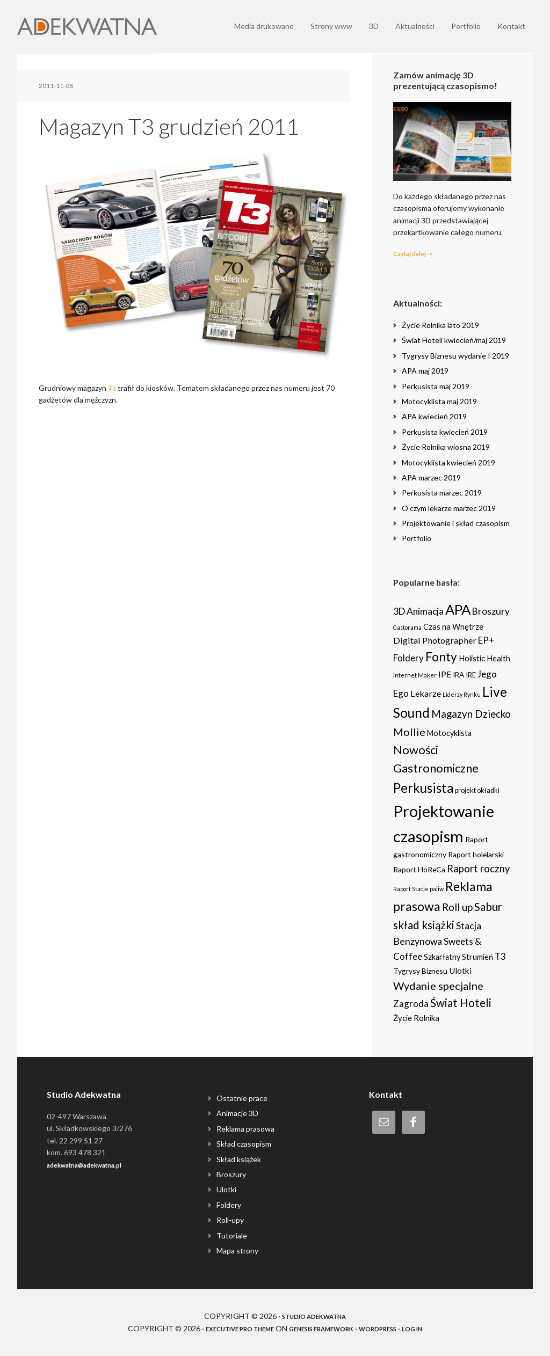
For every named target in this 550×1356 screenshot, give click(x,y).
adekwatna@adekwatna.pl (94, 1164)
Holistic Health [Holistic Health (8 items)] (484, 658)
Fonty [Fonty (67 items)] (441, 657)
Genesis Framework (323, 1328)
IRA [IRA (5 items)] (458, 674)
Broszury (231, 1174)
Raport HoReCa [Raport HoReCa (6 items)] (419, 869)
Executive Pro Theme (223, 1328)
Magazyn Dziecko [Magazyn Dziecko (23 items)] (471, 714)
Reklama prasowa (245, 1128)
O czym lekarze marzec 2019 (449, 508)
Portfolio (416, 538)
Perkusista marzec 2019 (442, 492)
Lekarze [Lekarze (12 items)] (425, 693)
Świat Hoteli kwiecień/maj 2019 (454, 340)
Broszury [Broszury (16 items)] (491, 611)
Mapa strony (237, 1250)
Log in (436, 1328)
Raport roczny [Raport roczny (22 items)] (478, 868)
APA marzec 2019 (431, 477)
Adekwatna (87, 27)
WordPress (394, 1328)
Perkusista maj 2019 (435, 386)
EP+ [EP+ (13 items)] (486, 640)
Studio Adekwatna (313, 1316)
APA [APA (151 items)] (458, 609)
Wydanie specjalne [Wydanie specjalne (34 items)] (438, 985)
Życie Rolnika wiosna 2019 (446, 446)
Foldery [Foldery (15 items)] (408, 658)
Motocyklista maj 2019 (439, 401)
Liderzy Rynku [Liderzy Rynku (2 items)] (462, 694)
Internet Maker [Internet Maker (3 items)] (415, 675)
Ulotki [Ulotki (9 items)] (460, 970)
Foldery (228, 1204)
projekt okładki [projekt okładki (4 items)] (477, 790)
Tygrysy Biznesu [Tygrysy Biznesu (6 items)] (420, 970)
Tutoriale (231, 1235)
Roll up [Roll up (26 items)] (457, 907)
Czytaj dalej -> (419, 253)
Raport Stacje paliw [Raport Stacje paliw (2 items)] (418, 888)
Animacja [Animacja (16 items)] (425, 611)
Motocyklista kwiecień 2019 (448, 462)
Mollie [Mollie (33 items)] (409, 731)
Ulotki (226, 1189)
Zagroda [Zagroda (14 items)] (411, 1003)
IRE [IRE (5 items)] (471, 674)
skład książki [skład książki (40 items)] (423, 924)
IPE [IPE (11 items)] (444, 674)
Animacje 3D (237, 1113)
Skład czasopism (243, 1143)
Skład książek (238, 1159)
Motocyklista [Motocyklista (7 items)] (449, 733)
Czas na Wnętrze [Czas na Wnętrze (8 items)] (453, 626)
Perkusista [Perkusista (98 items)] (423, 788)
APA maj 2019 (425, 370)
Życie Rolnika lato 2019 (440, 325)
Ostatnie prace (241, 1098)
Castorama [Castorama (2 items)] (407, 627)
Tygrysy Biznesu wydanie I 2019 (455, 355)
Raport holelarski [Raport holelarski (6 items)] (476, 854)
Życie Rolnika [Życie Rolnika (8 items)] (416, 1018)
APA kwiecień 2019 (434, 416)
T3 (113, 387)
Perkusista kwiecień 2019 (445, 431)
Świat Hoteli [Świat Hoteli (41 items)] (460, 1002)
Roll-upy (230, 1219)
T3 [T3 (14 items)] (500, 956)
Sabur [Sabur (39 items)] (488, 906)
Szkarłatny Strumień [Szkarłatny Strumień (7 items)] (458, 956)
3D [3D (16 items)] (399, 611)
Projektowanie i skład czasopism (456, 523)
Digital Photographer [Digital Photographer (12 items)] (434, 640)
